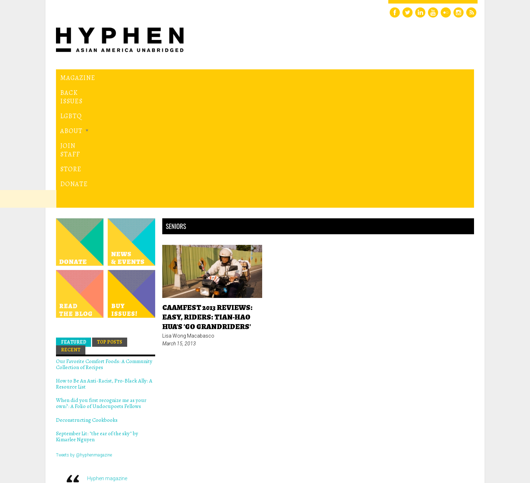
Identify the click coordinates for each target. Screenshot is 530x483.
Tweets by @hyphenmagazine (84, 334)
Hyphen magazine (107, 358)
